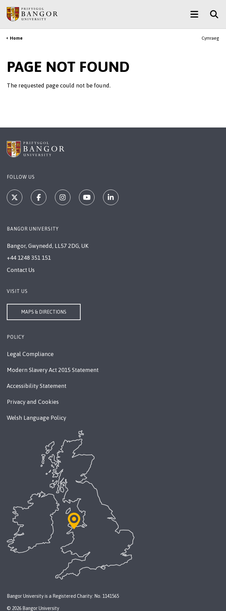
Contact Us (21, 270)
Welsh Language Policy (36, 417)
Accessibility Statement (36, 385)
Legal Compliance (30, 354)
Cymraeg (210, 38)
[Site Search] (211, 14)
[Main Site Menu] (194, 14)
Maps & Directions (43, 312)
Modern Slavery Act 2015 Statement (53, 370)
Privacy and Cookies (33, 401)
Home (16, 38)
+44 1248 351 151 (29, 257)
